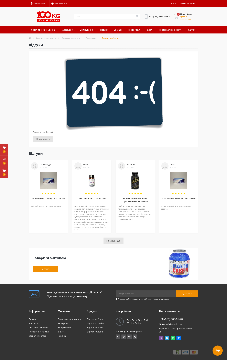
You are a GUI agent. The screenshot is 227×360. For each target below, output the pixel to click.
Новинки (104, 29)
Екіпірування (88, 29)
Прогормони (91, 38)
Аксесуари (68, 29)
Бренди (119, 29)
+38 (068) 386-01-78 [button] (171, 319)
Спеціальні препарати (71, 38)
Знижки (61, 331)
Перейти (45, 269)
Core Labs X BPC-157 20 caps (92, 198)
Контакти (33, 323)
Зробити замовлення (185, 17)
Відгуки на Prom (95, 319)
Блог (150, 29)
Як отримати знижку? (171, 29)
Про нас (33, 319)
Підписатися (187, 293)
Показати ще (113, 240)
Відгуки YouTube (95, 331)
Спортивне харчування (44, 29)
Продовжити (43, 139)
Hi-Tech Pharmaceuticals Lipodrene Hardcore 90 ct (135, 200)
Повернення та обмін (39, 331)
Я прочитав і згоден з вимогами (143, 299)
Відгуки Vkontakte (95, 323)
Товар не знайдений (111, 38)
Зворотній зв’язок (37, 335)
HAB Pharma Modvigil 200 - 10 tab (48, 198)
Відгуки (191, 29)
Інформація (135, 29)
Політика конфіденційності (139, 299)
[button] (39, 3)
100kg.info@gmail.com (170, 324)
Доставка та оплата (38, 327)
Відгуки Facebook (95, 327)
